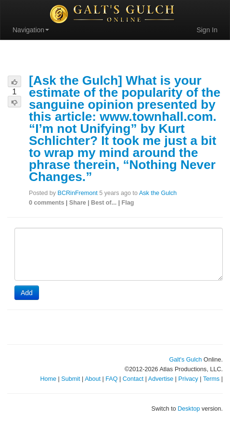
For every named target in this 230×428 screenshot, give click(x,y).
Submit (70, 379)
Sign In (206, 30)
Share (77, 202)
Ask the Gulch (158, 193)
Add (27, 293)
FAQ (111, 379)
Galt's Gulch (185, 359)
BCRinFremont (78, 193)
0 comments (46, 202)
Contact (133, 379)
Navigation (31, 30)
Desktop (189, 408)
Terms (211, 379)
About (93, 379)
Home (48, 379)
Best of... (103, 202)
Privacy (188, 379)
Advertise (161, 379)
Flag (128, 202)
